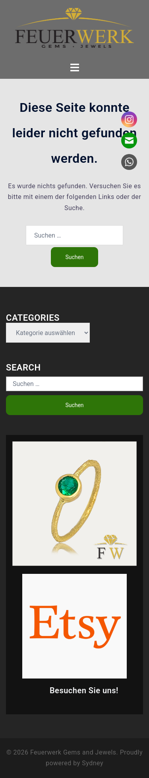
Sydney (92, 763)
